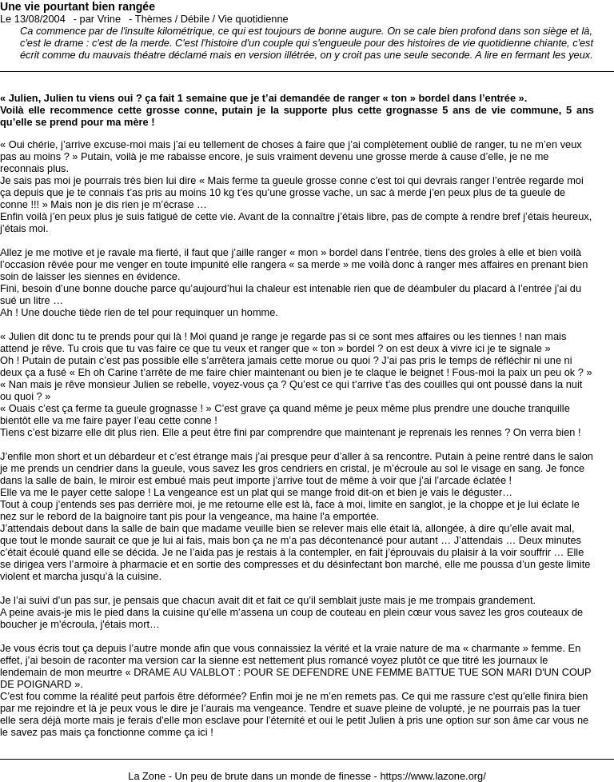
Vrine (109, 19)
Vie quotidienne (253, 19)
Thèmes (153, 19)
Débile (195, 19)
